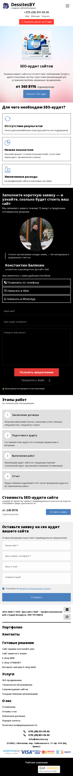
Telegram (45, 16)
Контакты (11, 634)
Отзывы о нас (9, 711)
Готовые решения (18, 642)
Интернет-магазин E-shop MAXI (19, 667)
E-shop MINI (8, 658)
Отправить (36, 597)
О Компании (8, 707)
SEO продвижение (12, 680)
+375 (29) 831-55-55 (37, 735)
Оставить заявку (58, 512)
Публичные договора (13, 716)
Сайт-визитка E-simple (14, 653)
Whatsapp (35, 16)
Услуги (8, 674)
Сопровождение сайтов (15, 689)
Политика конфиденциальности (19, 725)
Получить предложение (36, 372)
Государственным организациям (20, 693)
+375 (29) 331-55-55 (36, 12)
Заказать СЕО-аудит (36, 94)
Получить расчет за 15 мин (36, 21)
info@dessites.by (38, 739)
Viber (27, 16)
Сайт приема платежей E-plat (18, 649)
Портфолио (12, 627)
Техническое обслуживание (17, 684)
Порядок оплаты (11, 720)
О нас (6, 700)
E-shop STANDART (11, 662)
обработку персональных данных (35, 588)
